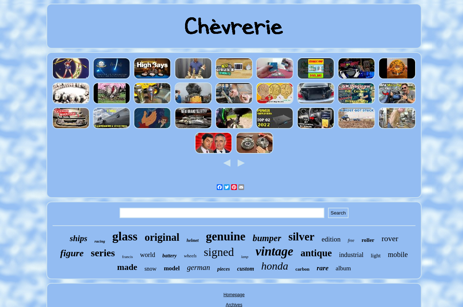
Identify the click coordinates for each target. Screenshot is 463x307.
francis (127, 256)
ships (78, 238)
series (103, 252)
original (162, 237)
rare (323, 268)
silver (301, 236)
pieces (223, 269)
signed (219, 251)
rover (390, 238)
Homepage (234, 294)
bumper (267, 238)
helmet (192, 240)
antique (316, 253)
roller (367, 240)
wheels (190, 255)
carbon (303, 269)
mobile (398, 254)
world (147, 254)
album (343, 268)
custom (245, 269)
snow (150, 269)
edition (331, 239)
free (351, 240)
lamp (244, 257)
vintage (274, 251)
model (172, 268)
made (127, 267)
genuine (226, 236)
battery (169, 255)
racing (99, 241)
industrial (351, 254)
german (198, 267)
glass (125, 236)
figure (72, 253)
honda (274, 266)
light (376, 255)
